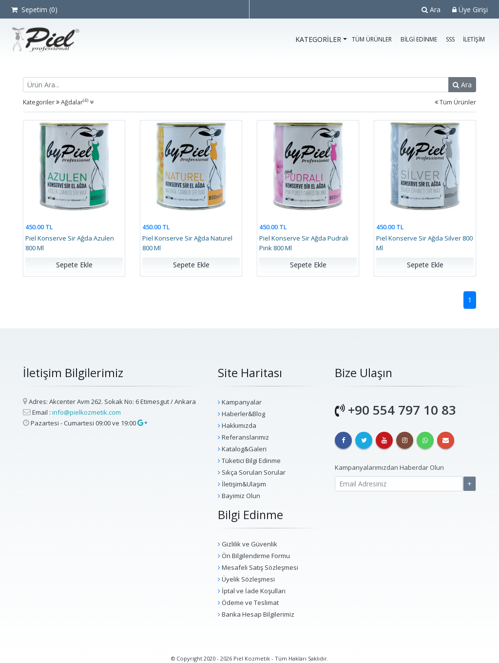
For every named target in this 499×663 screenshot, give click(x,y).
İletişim (474, 39)
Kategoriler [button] (318, 39)
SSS (450, 39)
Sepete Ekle (74, 265)
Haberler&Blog (241, 413)
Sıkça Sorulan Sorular (252, 472)
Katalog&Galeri (242, 448)
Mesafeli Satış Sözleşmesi (258, 567)
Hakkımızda (237, 425)
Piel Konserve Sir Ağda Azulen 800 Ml (69, 243)
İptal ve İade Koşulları (252, 590)
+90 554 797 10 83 (402, 410)
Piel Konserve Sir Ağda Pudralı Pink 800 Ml (303, 243)
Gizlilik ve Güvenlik (247, 544)
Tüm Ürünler (372, 39)
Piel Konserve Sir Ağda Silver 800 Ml (424, 243)
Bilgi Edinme (419, 39)
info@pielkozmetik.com (86, 412)
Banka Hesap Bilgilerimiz (256, 614)
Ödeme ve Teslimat (248, 602)
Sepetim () (34, 9)
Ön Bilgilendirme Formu (254, 555)
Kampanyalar (240, 402)
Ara (431, 9)
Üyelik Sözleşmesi (246, 579)
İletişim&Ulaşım (242, 484)
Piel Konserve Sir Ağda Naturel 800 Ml (187, 243)
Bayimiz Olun (239, 495)
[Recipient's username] (236, 84)
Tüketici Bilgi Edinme (249, 460)
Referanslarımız (243, 437)
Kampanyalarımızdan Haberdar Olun (389, 467)
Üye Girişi (470, 9)
